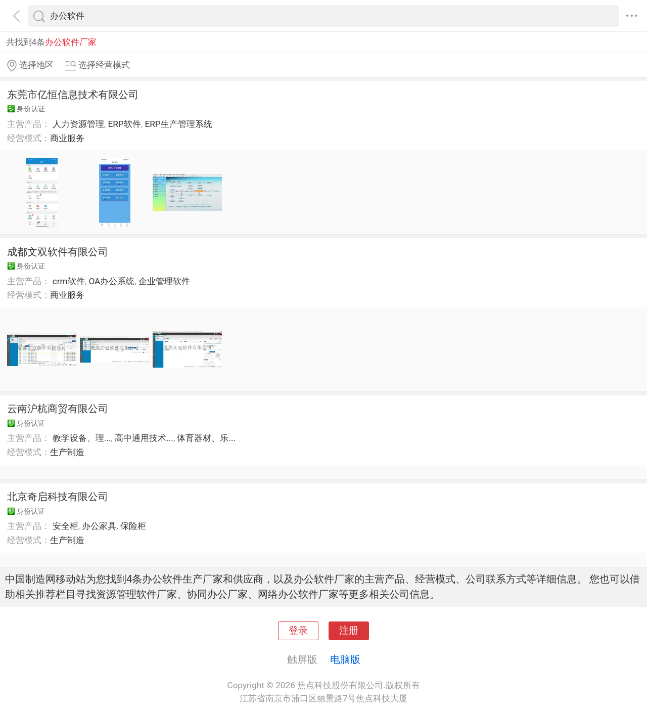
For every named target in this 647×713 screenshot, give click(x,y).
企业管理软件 (164, 281)
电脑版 (345, 659)
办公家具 (99, 526)
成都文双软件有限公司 (57, 252)
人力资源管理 (78, 124)
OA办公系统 (111, 281)
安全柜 (65, 526)
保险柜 (133, 526)
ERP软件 (124, 124)
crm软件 (69, 281)
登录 (298, 630)
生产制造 (67, 452)
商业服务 (67, 138)
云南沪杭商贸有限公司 (57, 409)
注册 (348, 630)
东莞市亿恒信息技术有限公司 (72, 94)
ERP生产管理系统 (178, 124)
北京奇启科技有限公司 (57, 497)
